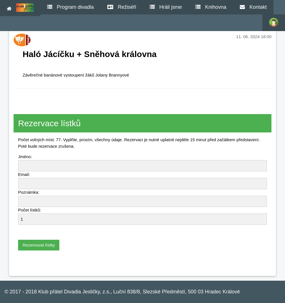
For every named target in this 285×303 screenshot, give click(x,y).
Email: (24, 174)
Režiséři (121, 7)
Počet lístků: (29, 210)
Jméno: (25, 156)
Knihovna (210, 7)
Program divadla (70, 7)
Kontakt (253, 7)
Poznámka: (28, 192)
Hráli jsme (166, 7)
